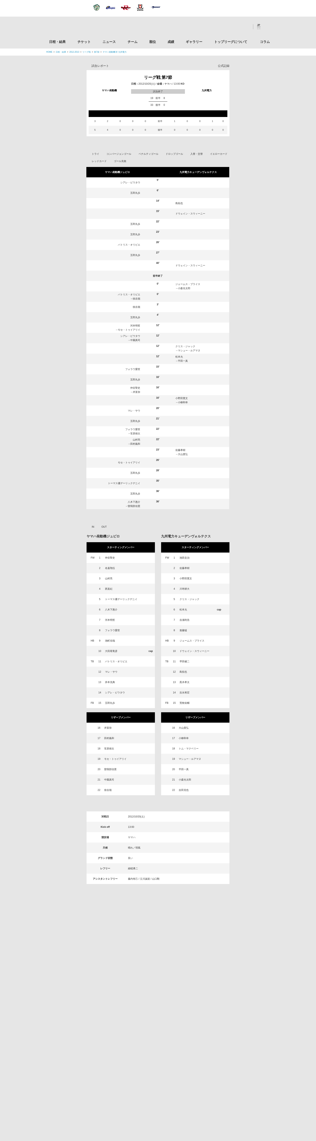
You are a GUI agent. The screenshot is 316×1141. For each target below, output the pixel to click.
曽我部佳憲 (134, 506)
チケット (84, 42)
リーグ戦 (86, 52)
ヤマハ (168, 83)
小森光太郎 (184, 288)
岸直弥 (136, 392)
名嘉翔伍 (110, 568)
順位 (152, 42)
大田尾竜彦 (111, 651)
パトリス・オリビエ (129, 244)
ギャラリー (194, 42)
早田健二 (184, 661)
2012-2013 (74, 52)
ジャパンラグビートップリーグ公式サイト (69, 27)
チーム (132, 42)
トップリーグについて (230, 42)
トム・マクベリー (189, 748)
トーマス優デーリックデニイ (124, 483)
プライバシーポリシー (156, 1112)
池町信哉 (110, 640)
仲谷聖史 (135, 387)
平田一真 (183, 360)
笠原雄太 (135, 433)
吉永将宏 (184, 692)
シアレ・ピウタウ (130, 182)
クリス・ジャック (185, 346)
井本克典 (110, 682)
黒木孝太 (184, 682)
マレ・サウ (134, 410)
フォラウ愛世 (132, 369)
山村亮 (136, 439)
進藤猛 (183, 630)
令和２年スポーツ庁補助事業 (235, 1093)
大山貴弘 (183, 454)
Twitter (223, 26)
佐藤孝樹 (180, 450)
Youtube (245, 26)
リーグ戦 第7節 (158, 77)
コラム (265, 42)
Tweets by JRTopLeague (161, 961)
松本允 (179, 356)
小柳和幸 (183, 402)
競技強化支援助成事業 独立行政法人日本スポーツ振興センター (235, 1077)
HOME (49, 52)
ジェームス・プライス (187, 284)
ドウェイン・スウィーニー (190, 213)
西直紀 (108, 588)
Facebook (234, 26)
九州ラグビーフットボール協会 (235, 1014)
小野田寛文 (181, 398)
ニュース (109, 42)
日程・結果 (57, 42)
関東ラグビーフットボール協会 (235, 982)
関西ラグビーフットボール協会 (235, 998)
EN (259, 28)
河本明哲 (135, 325)
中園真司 (135, 340)
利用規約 (133, 1112)
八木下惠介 (134, 501)
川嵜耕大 (184, 588)
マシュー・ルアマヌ (189, 350)
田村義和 (135, 443)
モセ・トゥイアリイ (129, 329)
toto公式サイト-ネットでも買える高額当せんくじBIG (235, 1061)
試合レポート (100, 65)
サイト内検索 (266, 27)
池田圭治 (184, 557)
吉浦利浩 (184, 620)
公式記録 (223, 65)
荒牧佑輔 (184, 702)
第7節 (96, 52)
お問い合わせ (182, 1112)
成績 (171, 42)
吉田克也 (184, 790)
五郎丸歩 (135, 192)
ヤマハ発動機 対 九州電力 (115, 52)
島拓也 (179, 203)
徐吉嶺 (136, 298)
